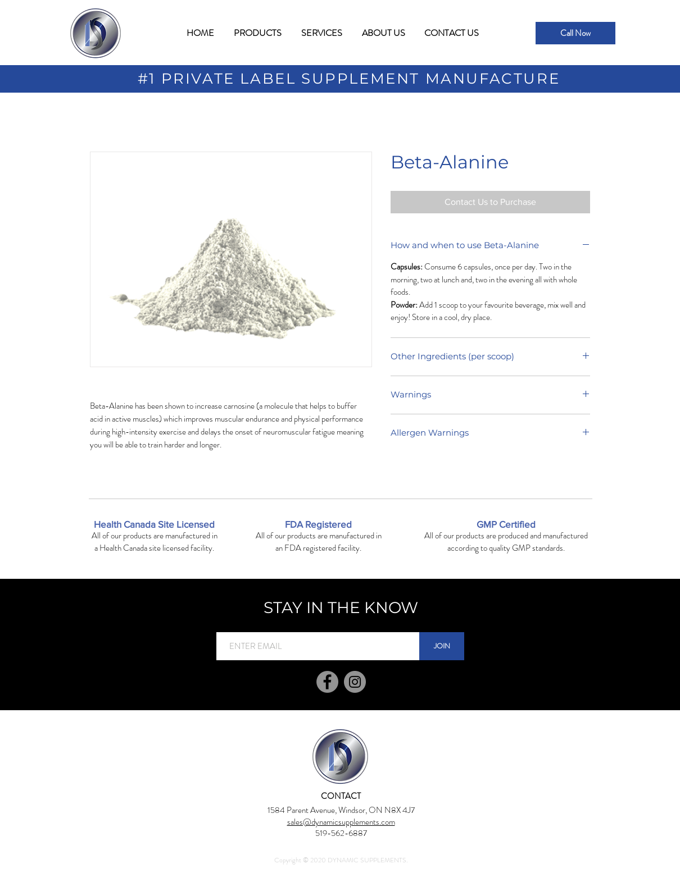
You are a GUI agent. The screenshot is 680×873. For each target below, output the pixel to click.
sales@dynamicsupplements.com (341, 822)
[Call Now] (575, 33)
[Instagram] (355, 682)
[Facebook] (327, 682)
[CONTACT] (340, 796)
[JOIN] (441, 646)
